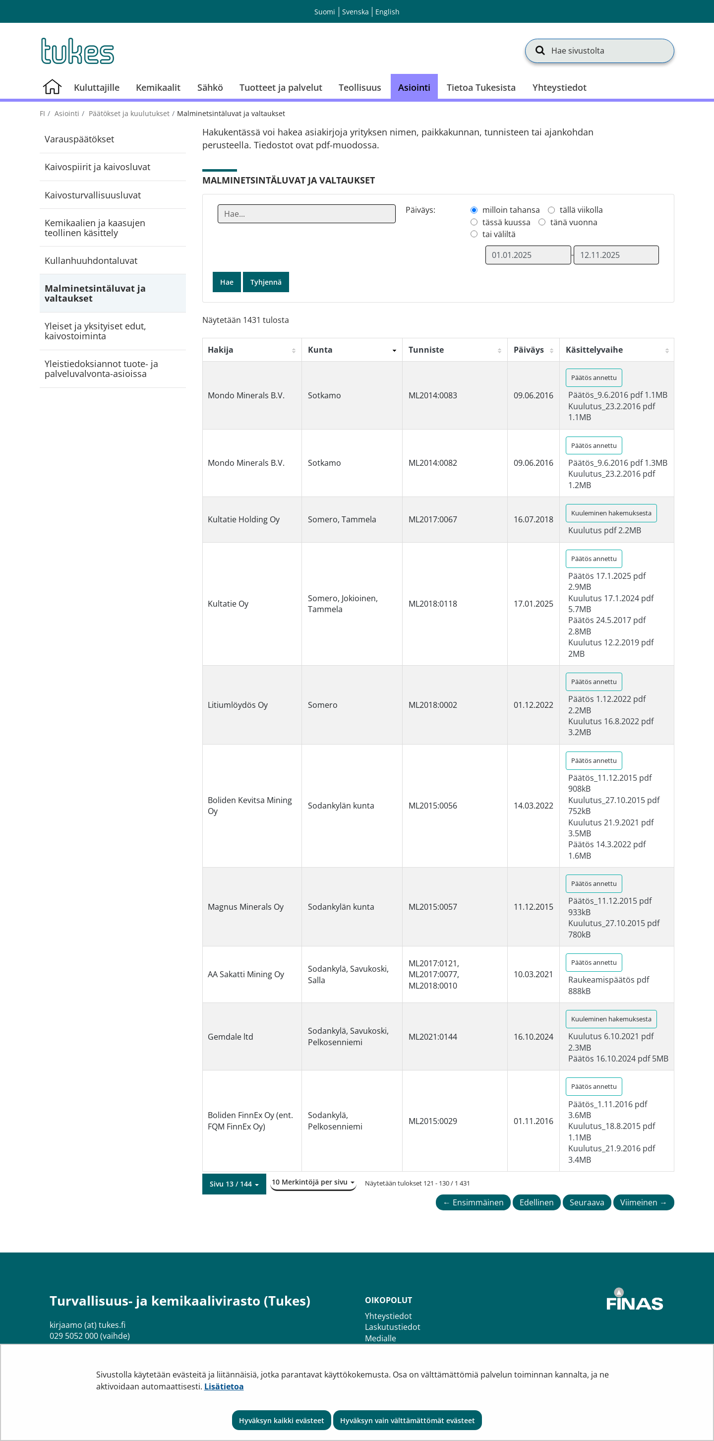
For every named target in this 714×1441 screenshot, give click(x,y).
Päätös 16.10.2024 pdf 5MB (618, 1058)
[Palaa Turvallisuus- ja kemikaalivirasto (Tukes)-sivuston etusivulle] (77, 50)
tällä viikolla (581, 209)
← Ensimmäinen (473, 1202)
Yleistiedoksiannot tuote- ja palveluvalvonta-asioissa (101, 368)
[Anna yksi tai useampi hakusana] (307, 213)
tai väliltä (499, 234)
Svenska (355, 11)
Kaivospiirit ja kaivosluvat (97, 167)
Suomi (324, 11)
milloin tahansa (511, 209)
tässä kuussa (506, 222)
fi (42, 113)
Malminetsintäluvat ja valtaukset (95, 293)
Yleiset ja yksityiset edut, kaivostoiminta (95, 331)
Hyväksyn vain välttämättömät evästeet (407, 1420)
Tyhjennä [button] (266, 282)
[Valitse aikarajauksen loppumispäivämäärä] (616, 255)
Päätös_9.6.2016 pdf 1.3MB (617, 462)
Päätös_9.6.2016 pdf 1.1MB (617, 394)
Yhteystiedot (388, 1316)
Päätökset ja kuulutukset (128, 113)
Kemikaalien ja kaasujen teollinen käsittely (95, 228)
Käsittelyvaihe (594, 349)
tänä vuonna (573, 222)
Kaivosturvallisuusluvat (93, 195)
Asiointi (66, 113)
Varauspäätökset (79, 139)
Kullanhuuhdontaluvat (91, 260)
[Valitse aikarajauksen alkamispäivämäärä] (528, 255)
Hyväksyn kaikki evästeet (281, 1420)
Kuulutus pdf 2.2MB (604, 530)
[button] (234, 1184)
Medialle (380, 1338)
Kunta (320, 349)
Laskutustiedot (392, 1326)
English (387, 11)
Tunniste (426, 349)
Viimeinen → (643, 1202)
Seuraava (587, 1202)
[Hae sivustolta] (599, 51)
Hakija (221, 349)
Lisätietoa (224, 1386)
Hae (227, 282)
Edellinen (537, 1202)
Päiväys (529, 349)
